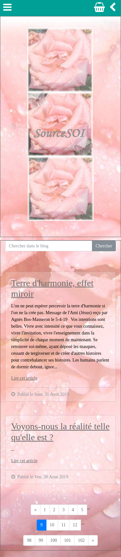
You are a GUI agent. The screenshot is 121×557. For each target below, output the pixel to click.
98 (29, 540)
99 (41, 540)
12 (75, 524)
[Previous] (35, 509)
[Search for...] (48, 246)
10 (52, 524)
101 (67, 540)
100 (53, 540)
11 (63, 524)
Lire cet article (24, 378)
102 (81, 540)
